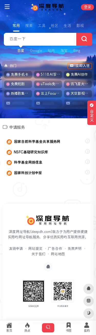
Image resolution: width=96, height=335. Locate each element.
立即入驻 (80, 66)
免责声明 (75, 249)
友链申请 (16, 249)
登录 (87, 7)
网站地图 (58, 254)
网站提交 (35, 249)
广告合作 (55, 249)
